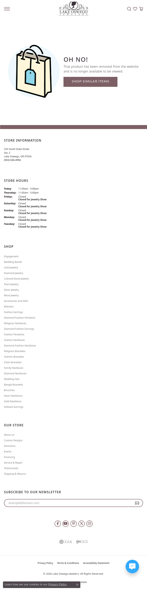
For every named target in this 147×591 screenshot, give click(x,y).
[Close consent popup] (77, 584)
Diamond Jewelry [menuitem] (13, 273)
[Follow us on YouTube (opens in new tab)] (65, 524)
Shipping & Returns (15, 474)
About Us (9, 434)
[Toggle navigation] (7, 8)
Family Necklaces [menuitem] (13, 368)
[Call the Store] (12, 160)
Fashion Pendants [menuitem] (14, 334)
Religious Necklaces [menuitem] (15, 323)
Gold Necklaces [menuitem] (12, 401)
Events (8, 451)
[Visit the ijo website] (82, 542)
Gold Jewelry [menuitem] (11, 267)
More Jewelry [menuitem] (11, 295)
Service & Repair (13, 462)
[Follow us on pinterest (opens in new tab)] (73, 524)
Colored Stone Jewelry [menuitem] (16, 278)
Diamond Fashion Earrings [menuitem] (19, 329)
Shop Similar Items (90, 81)
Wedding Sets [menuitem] (11, 379)
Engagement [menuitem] (11, 256)
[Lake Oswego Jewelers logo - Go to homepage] (73, 9)
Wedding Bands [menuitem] (13, 262)
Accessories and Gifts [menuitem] (16, 301)
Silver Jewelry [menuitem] (11, 290)
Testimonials (11, 468)
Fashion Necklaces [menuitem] (14, 340)
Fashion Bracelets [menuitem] (14, 356)
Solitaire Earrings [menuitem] (13, 407)
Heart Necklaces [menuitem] (13, 395)
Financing (9, 457)
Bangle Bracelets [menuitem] (13, 384)
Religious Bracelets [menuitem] (14, 351)
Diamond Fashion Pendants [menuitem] (19, 317)
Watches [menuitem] (9, 306)
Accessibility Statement (96, 563)
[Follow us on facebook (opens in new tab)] (58, 524)
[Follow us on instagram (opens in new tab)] (89, 524)
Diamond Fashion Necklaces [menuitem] (20, 345)
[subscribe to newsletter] (137, 503)
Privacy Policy (45, 563)
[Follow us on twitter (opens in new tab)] (81, 524)
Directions (9, 446)
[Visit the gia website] (65, 542)
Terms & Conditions (68, 563)
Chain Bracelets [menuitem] (13, 362)
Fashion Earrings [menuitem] (13, 312)
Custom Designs (13, 440)
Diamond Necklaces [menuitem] (15, 373)
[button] (129, 9)
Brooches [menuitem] (9, 390)
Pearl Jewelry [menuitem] (11, 284)
